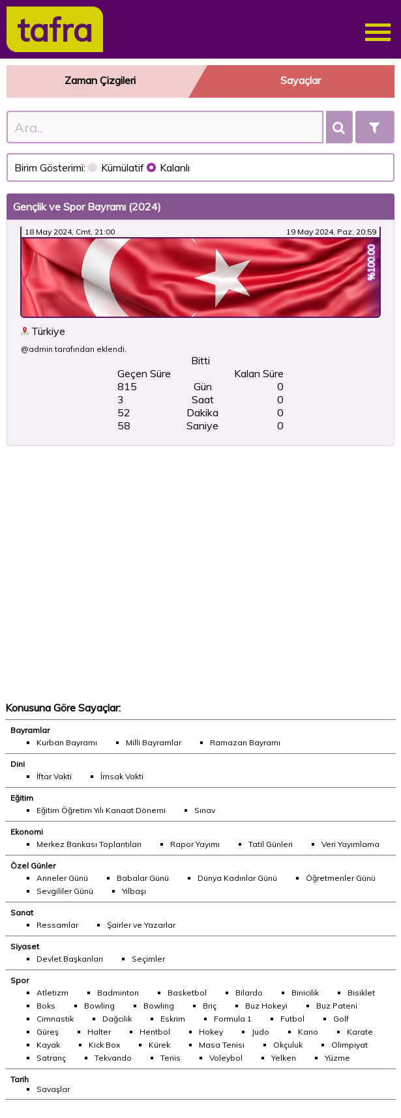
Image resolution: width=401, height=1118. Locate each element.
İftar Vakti (54, 776)
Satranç (51, 1058)
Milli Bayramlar (153, 742)
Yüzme (337, 1058)
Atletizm (52, 992)
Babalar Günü (143, 878)
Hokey (211, 1032)
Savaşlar (53, 1089)
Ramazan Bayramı (245, 742)
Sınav (204, 810)
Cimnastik (55, 1019)
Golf (341, 1019)
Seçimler (148, 959)
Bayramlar (30, 730)
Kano (308, 1032)
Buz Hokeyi (266, 1005)
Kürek (159, 1045)
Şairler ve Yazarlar (141, 925)
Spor (19, 980)
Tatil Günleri (270, 844)
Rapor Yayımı (195, 844)
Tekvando (113, 1058)
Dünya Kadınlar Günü (237, 878)
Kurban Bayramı (67, 742)
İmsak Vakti (121, 776)
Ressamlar (57, 925)
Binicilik (305, 992)
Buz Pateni (336, 1005)
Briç (209, 1005)
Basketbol (187, 992)
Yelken (283, 1058)
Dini (17, 764)
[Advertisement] (200, 573)
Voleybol (226, 1058)
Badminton (118, 992)
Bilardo (249, 992)
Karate (360, 1032)
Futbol (292, 1019)
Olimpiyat (349, 1045)
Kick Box (104, 1045)
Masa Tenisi (222, 1045)
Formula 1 (233, 1019)
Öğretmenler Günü (341, 878)
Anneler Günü (62, 878)
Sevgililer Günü (65, 891)
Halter (99, 1032)
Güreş (48, 1032)
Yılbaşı (134, 891)
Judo (260, 1032)
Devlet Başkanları (70, 959)
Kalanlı (168, 167)
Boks (46, 1005)
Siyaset (24, 946)
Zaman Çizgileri (100, 80)
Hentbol (155, 1032)
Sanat (21, 912)
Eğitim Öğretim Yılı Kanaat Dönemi (101, 810)
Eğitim (21, 798)
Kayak (48, 1045)
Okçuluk (288, 1045)
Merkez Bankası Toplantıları (89, 844)
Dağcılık (117, 1019)
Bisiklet (361, 992)
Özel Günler (32, 865)
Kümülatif (117, 167)
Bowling (99, 1005)
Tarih (19, 1079)
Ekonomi (26, 832)
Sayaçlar (300, 80)
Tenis (170, 1058)
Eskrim (172, 1019)
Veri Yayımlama (350, 844)
